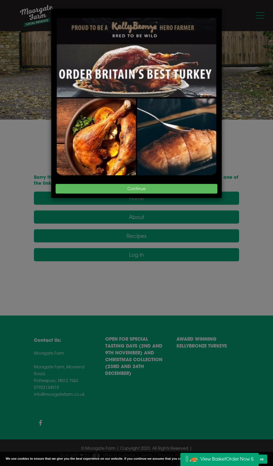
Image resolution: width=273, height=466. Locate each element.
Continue (136, 188)
